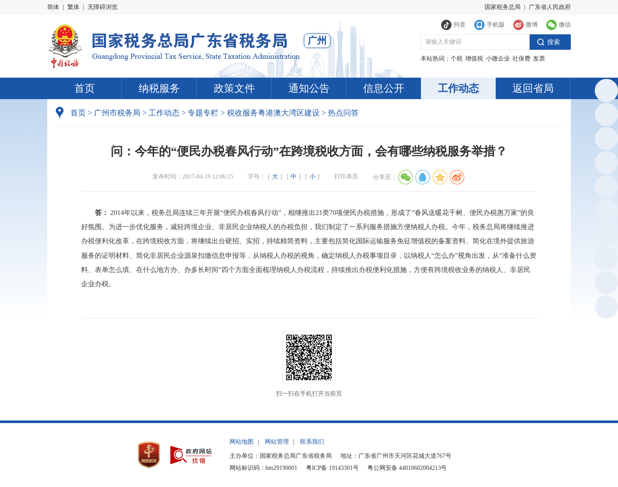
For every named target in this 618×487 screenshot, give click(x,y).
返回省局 (533, 88)
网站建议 (605, 284)
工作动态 (458, 88)
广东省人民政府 (550, 7)
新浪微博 (605, 236)
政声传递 (605, 260)
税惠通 (605, 188)
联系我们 (312, 442)
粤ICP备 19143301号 (332, 468)
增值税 (474, 58)
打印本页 (346, 176)
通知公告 (309, 88)
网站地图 (242, 442)
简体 (53, 7)
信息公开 (383, 88)
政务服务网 (605, 116)
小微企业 (498, 58)
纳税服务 (159, 88)
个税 (457, 58)
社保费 (521, 58)
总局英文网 (605, 92)
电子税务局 (605, 164)
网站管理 (277, 442)
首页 (84, 88)
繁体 (73, 7)
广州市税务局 (117, 113)
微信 (605, 212)
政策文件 (234, 88)
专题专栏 (203, 113)
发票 (539, 58)
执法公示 (605, 140)
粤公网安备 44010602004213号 (407, 468)
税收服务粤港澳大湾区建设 (273, 113)
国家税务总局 (503, 7)
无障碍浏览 (103, 7)
